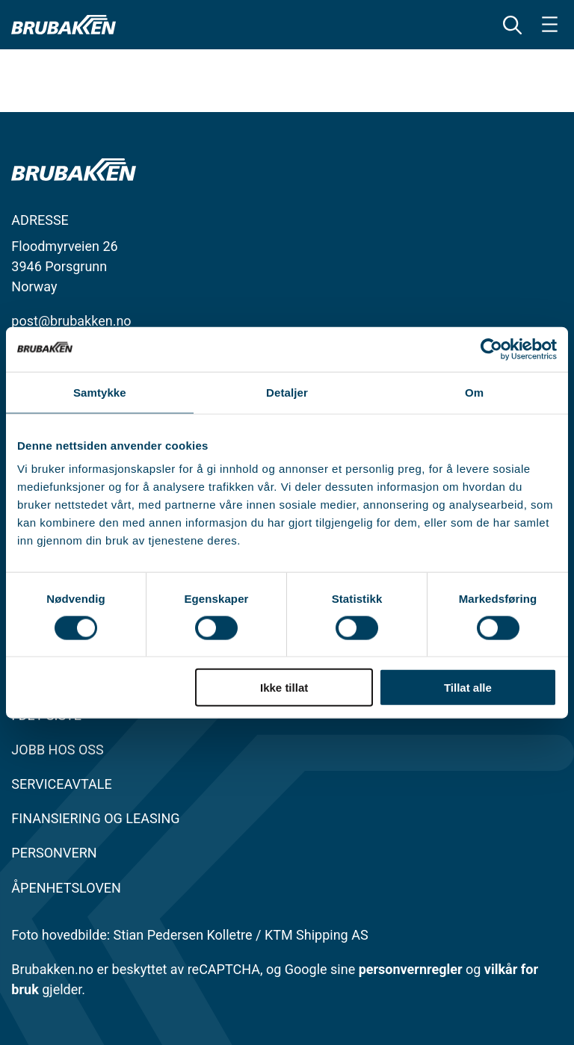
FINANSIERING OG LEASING (95, 818)
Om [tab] (474, 391)
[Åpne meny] (550, 24)
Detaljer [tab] (287, 391)
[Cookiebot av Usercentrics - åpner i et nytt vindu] (491, 349)
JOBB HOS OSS (57, 749)
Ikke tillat (284, 687)
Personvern (53, 853)
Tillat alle (468, 687)
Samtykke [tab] (99, 391)
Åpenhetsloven (66, 888)
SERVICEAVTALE (61, 784)
